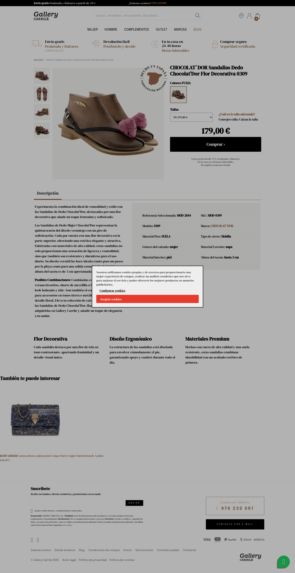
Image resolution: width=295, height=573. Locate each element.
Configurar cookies (112, 290)
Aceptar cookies (111, 299)
